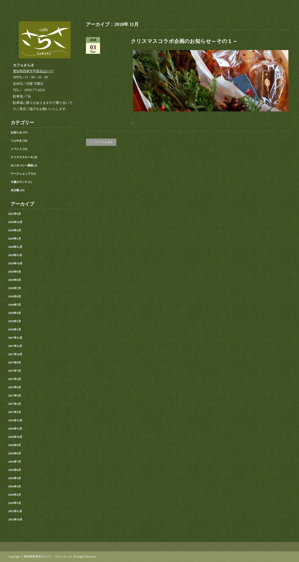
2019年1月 (14, 238)
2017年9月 (14, 362)
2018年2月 (14, 321)
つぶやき (16, 140)
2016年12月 (15, 420)
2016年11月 (15, 428)
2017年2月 (14, 404)
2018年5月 (14, 304)
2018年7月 (14, 288)
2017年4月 (14, 387)
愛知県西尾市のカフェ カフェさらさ (48, 556)
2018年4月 (14, 313)
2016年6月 (14, 470)
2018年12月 (15, 247)
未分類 (15, 190)
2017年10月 (15, 354)
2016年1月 (14, 503)
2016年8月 (14, 453)
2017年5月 (14, 379)
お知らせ (16, 132)
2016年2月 (14, 494)
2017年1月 (14, 412)
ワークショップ (20, 173)
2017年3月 (14, 395)
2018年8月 (14, 280)
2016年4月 (14, 478)
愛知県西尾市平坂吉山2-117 (33, 71)
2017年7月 (14, 370)
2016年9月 (14, 445)
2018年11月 (15, 255)
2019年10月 (15, 222)
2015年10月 (15, 519)
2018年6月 (14, 296)
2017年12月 (15, 337)
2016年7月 (14, 461)
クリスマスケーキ (22, 157)
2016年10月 (15, 437)
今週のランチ (19, 182)
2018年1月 (14, 329)
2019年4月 (14, 230)
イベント (16, 149)
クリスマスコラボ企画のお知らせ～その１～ (184, 41)
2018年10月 (15, 263)
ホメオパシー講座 (22, 165)
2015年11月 (15, 511)
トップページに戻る (101, 142)
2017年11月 (15, 346)
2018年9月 (14, 271)
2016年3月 (14, 486)
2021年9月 (14, 214)
